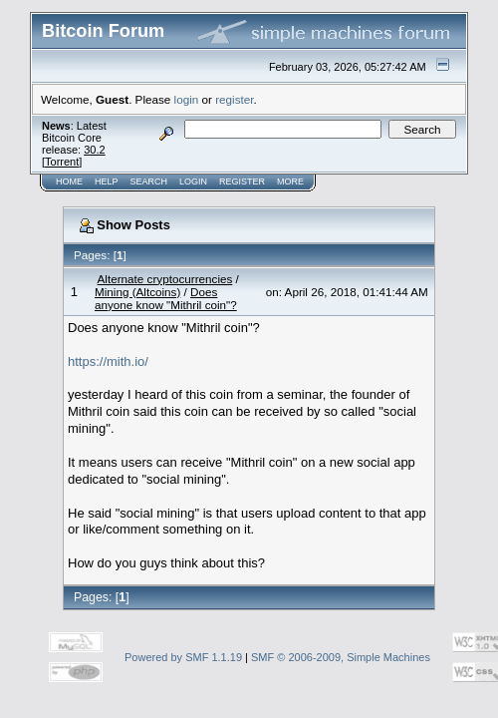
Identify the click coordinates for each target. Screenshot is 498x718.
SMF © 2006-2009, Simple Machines (340, 657)
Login (193, 181)
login (186, 99)
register (234, 99)
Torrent (62, 162)
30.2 (94, 150)
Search (149, 181)
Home (69, 181)
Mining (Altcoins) (137, 291)
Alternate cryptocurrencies (165, 278)
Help (107, 181)
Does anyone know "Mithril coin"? (166, 298)
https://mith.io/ (108, 361)
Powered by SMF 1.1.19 (183, 657)
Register (242, 181)
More (290, 181)
